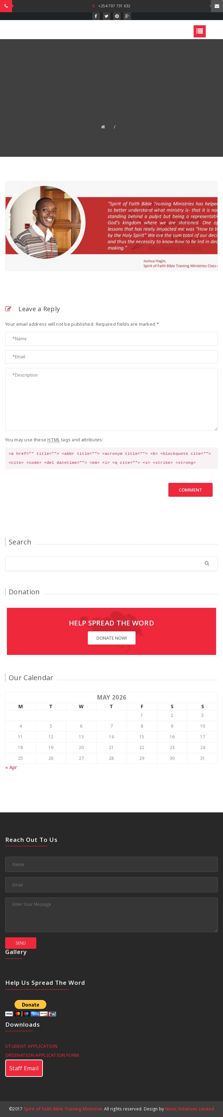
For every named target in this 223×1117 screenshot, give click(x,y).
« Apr (11, 767)
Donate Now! (111, 638)
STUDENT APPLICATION (31, 1046)
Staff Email (24, 1068)
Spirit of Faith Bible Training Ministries (63, 1109)
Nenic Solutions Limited (189, 1109)
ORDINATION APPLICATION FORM (42, 1055)
